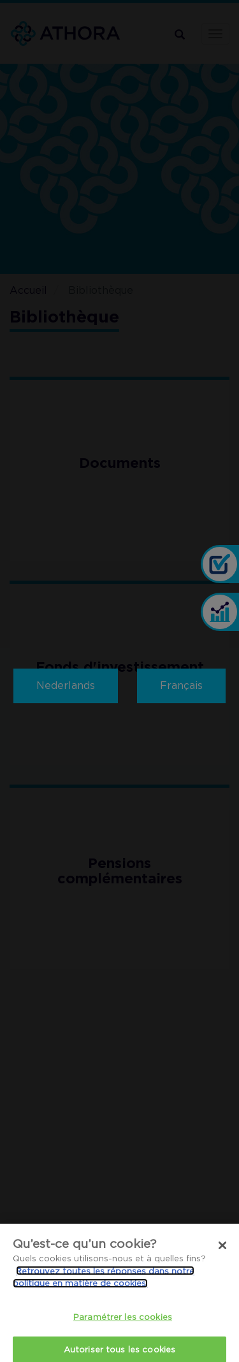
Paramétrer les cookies (122, 1325)
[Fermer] (222, 1254)
